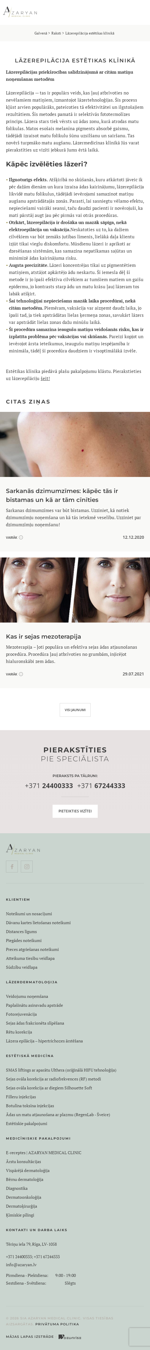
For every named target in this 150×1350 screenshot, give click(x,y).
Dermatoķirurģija (21, 1206)
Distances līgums (21, 931)
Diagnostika (17, 1188)
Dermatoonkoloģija (23, 1197)
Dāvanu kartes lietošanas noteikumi (38, 922)
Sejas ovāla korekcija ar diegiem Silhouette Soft (49, 1088)
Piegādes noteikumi (24, 940)
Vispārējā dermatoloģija (28, 1170)
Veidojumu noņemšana (27, 996)
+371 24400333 (19, 1256)
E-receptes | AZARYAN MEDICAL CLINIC (43, 1152)
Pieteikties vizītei (75, 811)
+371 (49, 786)
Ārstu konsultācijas (23, 1161)
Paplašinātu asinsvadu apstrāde (34, 1005)
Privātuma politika (57, 1324)
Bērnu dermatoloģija (24, 1179)
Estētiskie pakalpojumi (26, 1123)
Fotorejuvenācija (21, 1014)
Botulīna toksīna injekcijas (30, 1105)
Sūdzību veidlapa (21, 967)
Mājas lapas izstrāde (30, 1337)
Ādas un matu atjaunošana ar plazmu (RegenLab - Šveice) (58, 1114)
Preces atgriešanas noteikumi (32, 949)
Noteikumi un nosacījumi (29, 913)
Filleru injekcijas (21, 1096)
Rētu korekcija (19, 1032)
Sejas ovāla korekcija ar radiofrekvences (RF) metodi (53, 1079)
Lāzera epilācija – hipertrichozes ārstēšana (44, 1041)
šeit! (45, 378)
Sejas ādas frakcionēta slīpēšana (35, 1023)
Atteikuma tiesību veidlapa (30, 958)
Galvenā (40, 33)
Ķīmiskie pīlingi (20, 1215)
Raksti (56, 33)
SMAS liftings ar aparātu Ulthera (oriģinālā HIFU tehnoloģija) (61, 1070)
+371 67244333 (47, 1256)
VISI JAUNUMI (75, 710)
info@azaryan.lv (21, 1264)
